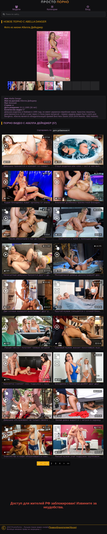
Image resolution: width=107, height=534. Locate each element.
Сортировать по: (44, 130)
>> (68, 463)
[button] (100, 33)
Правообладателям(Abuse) (63, 527)
